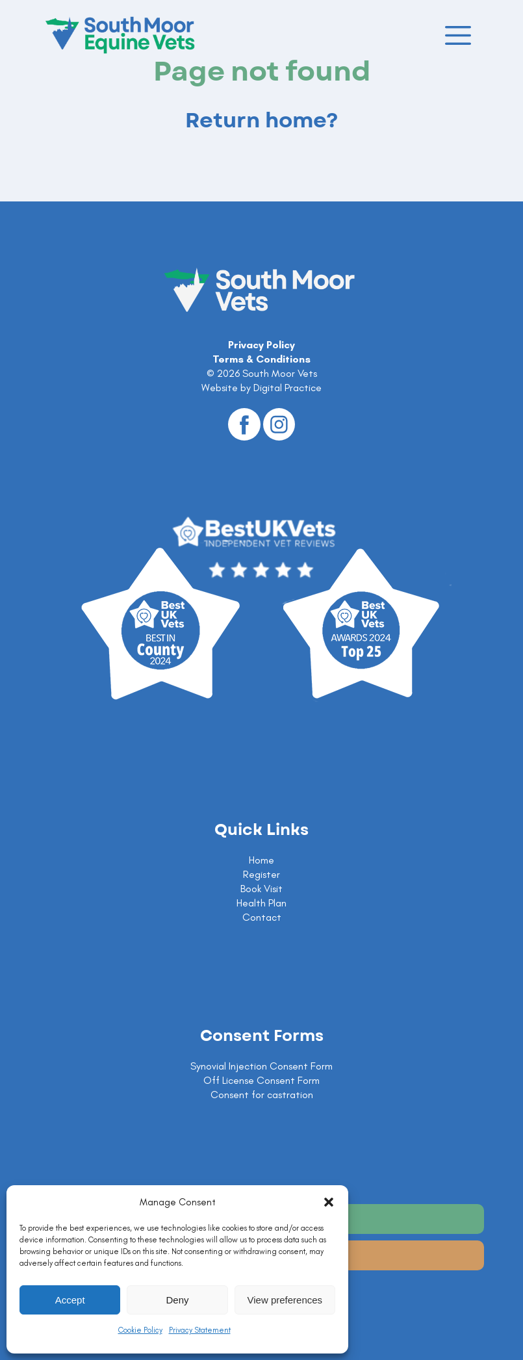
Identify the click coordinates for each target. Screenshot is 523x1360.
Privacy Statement (200, 1330)
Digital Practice (287, 387)
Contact (261, 917)
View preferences (285, 1299)
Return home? (261, 121)
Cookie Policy (140, 1330)
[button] (328, 1202)
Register (261, 874)
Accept (70, 1299)
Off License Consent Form (261, 1080)
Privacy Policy (261, 345)
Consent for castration (261, 1094)
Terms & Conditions (261, 359)
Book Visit (261, 888)
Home (261, 860)
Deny (177, 1299)
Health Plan (261, 903)
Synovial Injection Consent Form (261, 1066)
